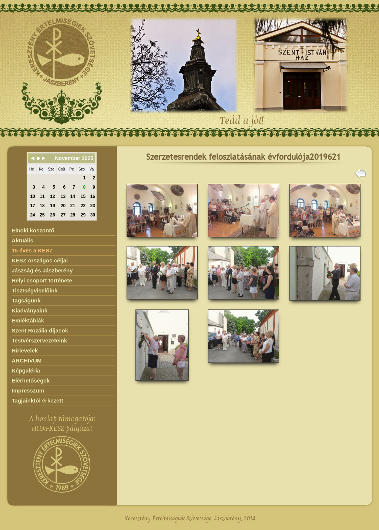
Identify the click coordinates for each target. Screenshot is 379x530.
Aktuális (22, 240)
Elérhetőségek (31, 380)
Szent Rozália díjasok (40, 330)
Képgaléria (26, 370)
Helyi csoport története (42, 280)
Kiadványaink (30, 310)
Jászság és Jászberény (42, 270)
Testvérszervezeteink (39, 340)
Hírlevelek (25, 350)
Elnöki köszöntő (33, 230)
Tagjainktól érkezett (37, 400)
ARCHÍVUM (27, 360)
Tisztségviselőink (35, 290)
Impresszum (28, 390)
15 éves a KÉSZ (32, 250)
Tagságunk (26, 300)
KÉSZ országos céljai (40, 260)
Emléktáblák (28, 320)
